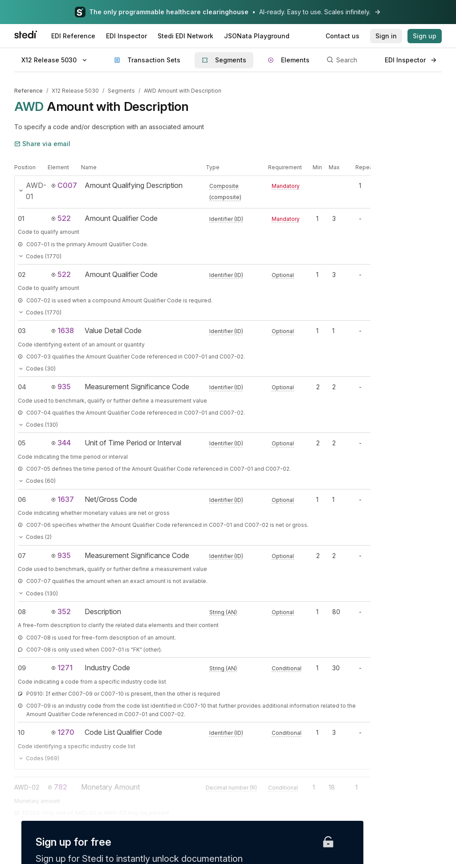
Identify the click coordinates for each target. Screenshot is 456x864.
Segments (121, 90)
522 (61, 218)
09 (22, 668)
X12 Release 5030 (75, 90)
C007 (64, 185)
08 (22, 611)
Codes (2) (35, 537)
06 (22, 499)
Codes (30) (37, 368)
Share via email (42, 143)
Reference (28, 90)
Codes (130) (38, 424)
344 (61, 442)
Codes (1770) (39, 256)
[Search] (351, 60)
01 (21, 218)
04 (22, 387)
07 (22, 555)
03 (22, 330)
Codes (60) (37, 480)
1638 (62, 330)
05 (21, 443)
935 (61, 386)
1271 (62, 667)
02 (22, 274)
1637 (62, 499)
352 (61, 611)
